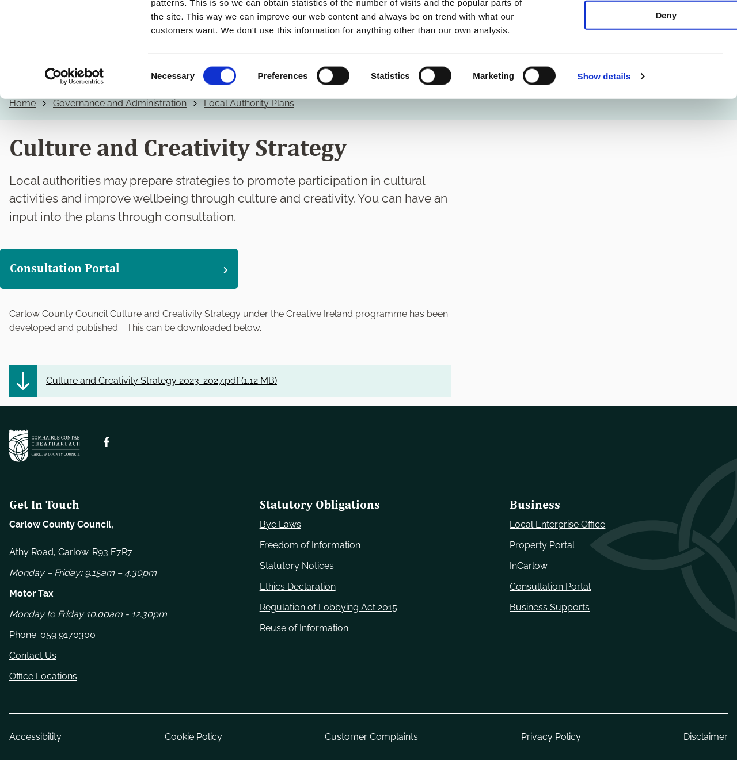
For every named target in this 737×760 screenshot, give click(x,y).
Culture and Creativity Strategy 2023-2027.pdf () (161, 380)
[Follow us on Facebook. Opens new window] (106, 442)
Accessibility (35, 736)
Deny (641, 96)
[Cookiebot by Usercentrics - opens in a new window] (74, 157)
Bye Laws (280, 524)
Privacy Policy (551, 736)
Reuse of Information (304, 627)
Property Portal (542, 545)
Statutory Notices (297, 565)
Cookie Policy (193, 736)
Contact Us (32, 655)
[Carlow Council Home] (44, 445)
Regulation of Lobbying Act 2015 (328, 607)
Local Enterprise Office (557, 524)
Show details (604, 157)
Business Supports (550, 607)
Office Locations (43, 676)
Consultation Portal (550, 586)
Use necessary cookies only (640, 28)
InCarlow (529, 565)
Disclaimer (705, 736)
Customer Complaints (371, 736)
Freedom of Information (310, 545)
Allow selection (640, 62)
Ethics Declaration (298, 586)
